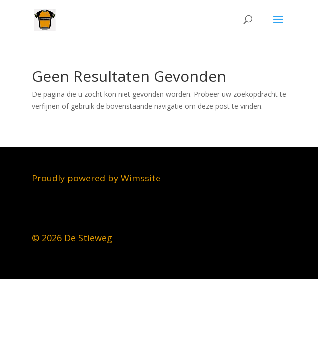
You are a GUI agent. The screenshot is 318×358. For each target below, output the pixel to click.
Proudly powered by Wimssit (94, 178)
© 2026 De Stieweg (72, 238)
